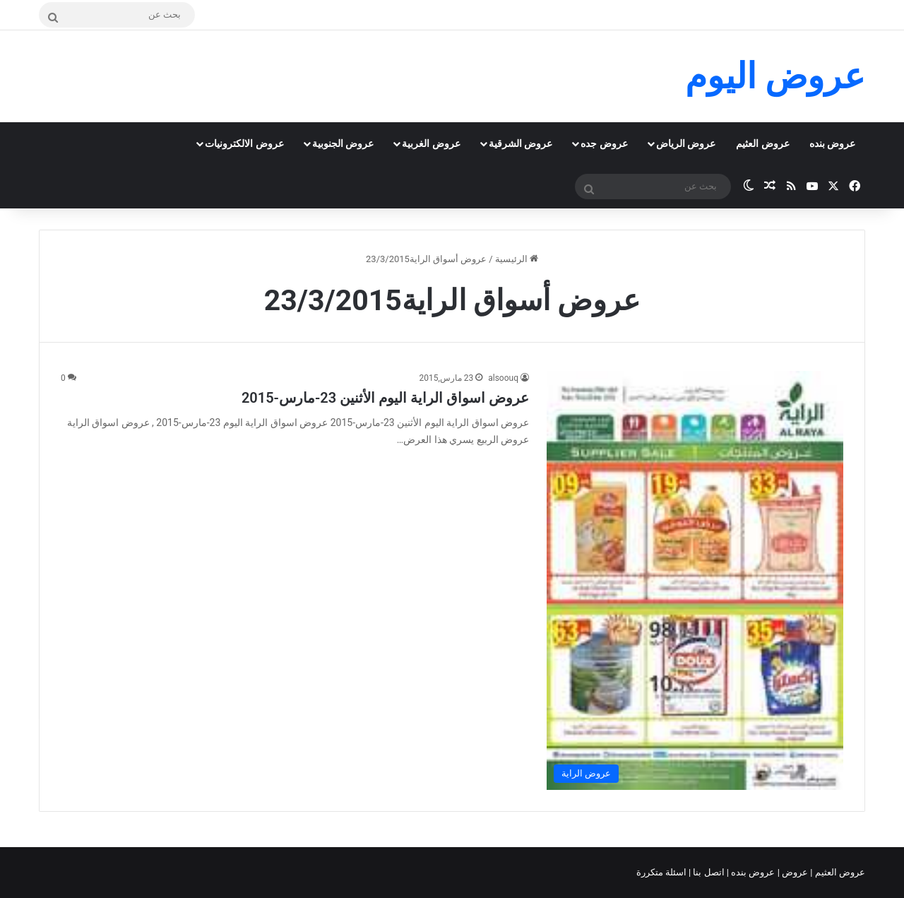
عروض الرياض (685, 143)
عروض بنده (832, 143)
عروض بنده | (752, 872)
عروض (795, 872)
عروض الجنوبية (343, 143)
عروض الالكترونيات (244, 143)
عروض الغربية (431, 143)
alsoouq (503, 378)
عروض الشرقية (520, 143)
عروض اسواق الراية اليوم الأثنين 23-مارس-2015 (385, 397)
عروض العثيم (762, 143)
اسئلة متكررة (662, 872)
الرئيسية (516, 259)
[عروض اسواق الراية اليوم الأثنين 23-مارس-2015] (695, 580)
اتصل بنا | (708, 872)
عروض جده (604, 143)
